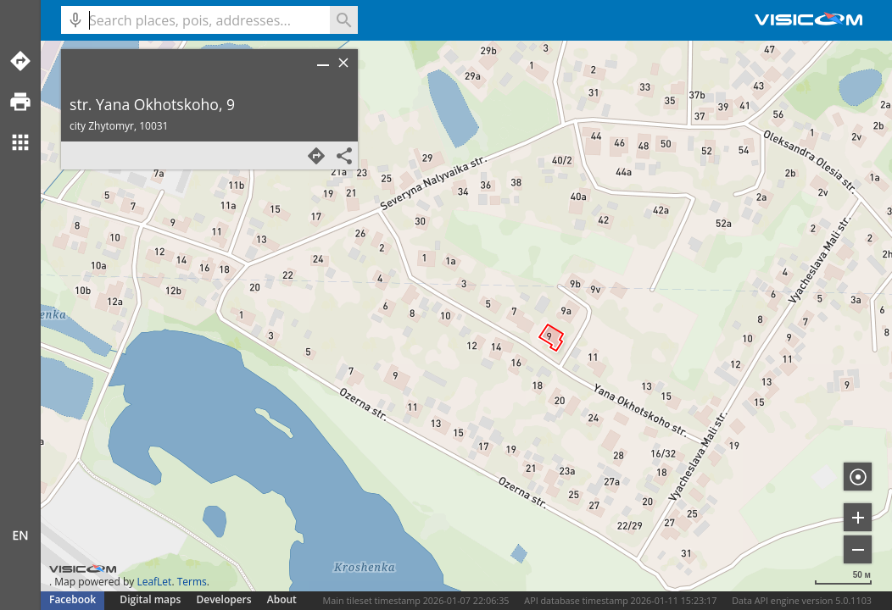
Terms (192, 581)
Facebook (72, 599)
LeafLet (154, 581)
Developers (224, 599)
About (282, 599)
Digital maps (151, 599)
